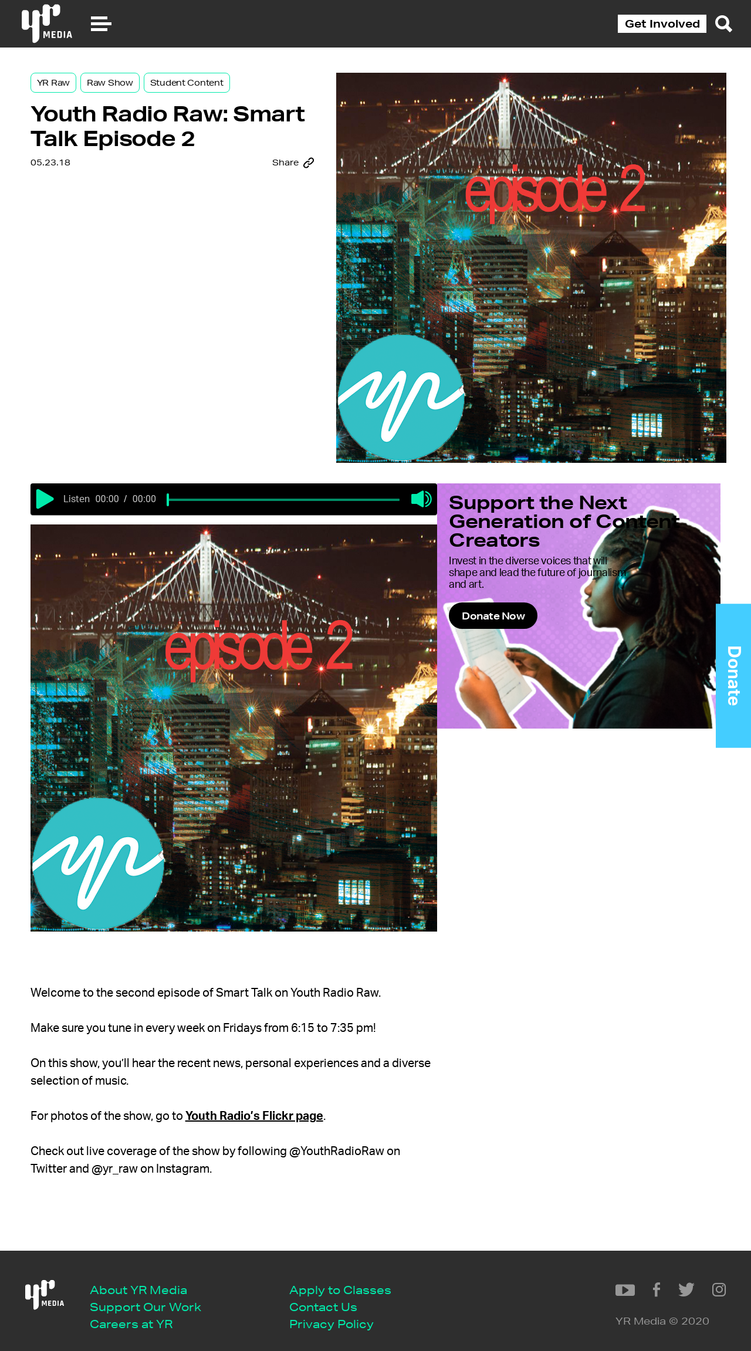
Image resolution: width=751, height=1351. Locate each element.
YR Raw (81, 95)
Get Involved (662, 23)
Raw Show (138, 95)
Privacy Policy (341, 1314)
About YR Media (148, 1278)
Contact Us (333, 1296)
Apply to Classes (350, 1278)
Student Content (215, 95)
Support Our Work (155, 1296)
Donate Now (551, 643)
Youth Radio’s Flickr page (282, 1089)
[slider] (215, 496)
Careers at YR (141, 1314)
